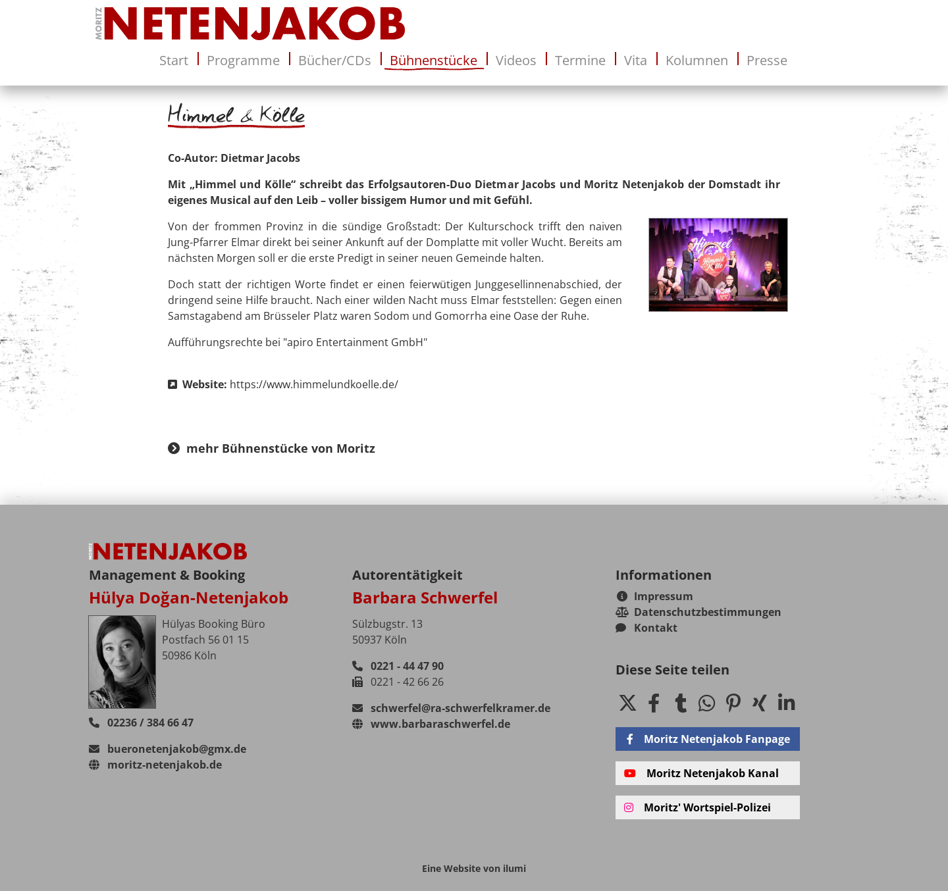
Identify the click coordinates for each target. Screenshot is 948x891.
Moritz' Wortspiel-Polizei (697, 807)
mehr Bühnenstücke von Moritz (271, 448)
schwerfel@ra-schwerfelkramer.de (451, 708)
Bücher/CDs (334, 60)
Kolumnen (697, 60)
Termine (580, 60)
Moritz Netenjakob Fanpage (707, 739)
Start (173, 60)
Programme (243, 60)
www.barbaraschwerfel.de (431, 724)
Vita (635, 60)
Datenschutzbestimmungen (698, 612)
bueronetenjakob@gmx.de (167, 749)
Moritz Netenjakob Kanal (701, 773)
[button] (627, 702)
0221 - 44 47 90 (398, 666)
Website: (283, 384)
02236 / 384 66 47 (141, 722)
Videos (516, 60)
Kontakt (646, 628)
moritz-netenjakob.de (155, 764)
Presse (767, 60)
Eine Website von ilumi (474, 868)
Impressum (655, 596)
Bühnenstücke (433, 60)
